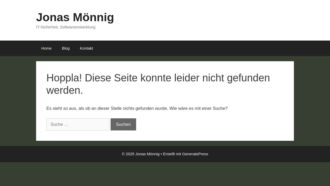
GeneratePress (195, 154)
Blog (66, 48)
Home (46, 48)
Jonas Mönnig (75, 17)
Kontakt (86, 48)
